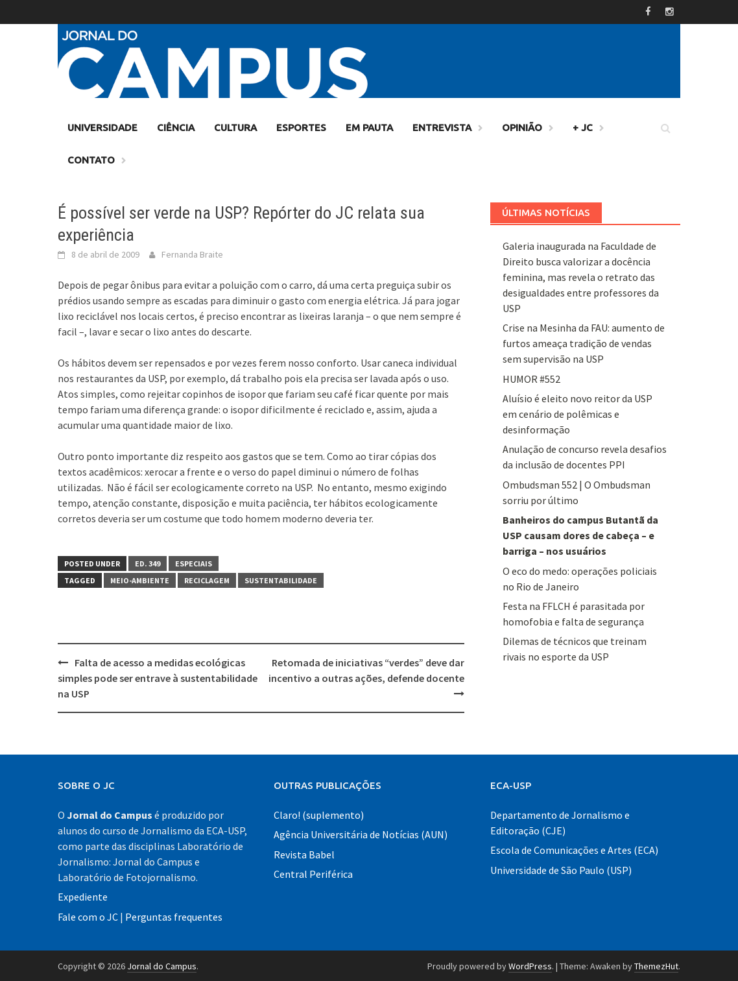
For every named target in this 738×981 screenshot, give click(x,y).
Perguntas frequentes (173, 915)
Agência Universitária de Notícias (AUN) (360, 833)
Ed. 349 (147, 562)
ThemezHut (656, 965)
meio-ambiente (139, 579)
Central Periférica (313, 872)
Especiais (193, 562)
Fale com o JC (88, 915)
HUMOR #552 (531, 377)
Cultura (235, 126)
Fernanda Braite (192, 253)
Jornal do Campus (161, 965)
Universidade (102, 126)
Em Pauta (369, 126)
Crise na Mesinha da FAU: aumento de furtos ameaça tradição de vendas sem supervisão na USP (584, 342)
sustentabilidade (280, 579)
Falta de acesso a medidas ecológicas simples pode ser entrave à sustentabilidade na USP (157, 677)
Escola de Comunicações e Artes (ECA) (574, 848)
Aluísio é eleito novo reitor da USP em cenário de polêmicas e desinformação (577, 413)
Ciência (176, 126)
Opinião (522, 126)
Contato (91, 158)
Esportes (301, 126)
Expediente (83, 895)
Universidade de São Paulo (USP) (561, 868)
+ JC (583, 126)
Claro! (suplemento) (319, 813)
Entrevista (441, 126)
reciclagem (207, 579)
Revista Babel (304, 853)
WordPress (530, 965)
